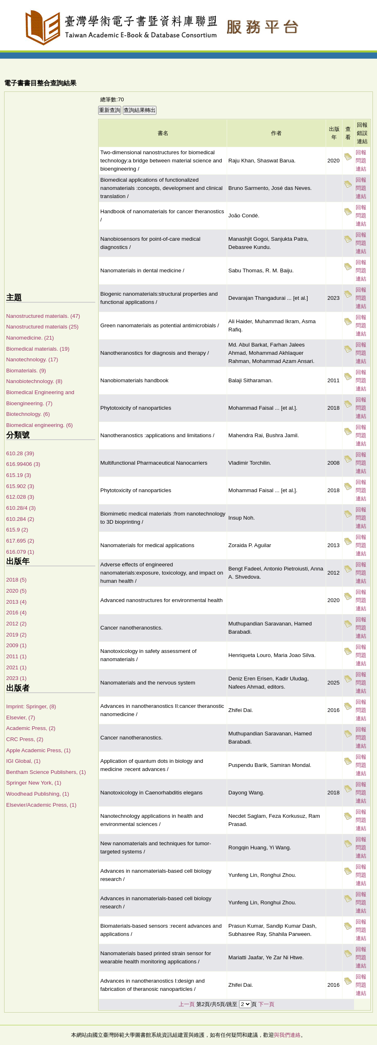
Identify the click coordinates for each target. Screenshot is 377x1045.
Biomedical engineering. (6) (39, 425)
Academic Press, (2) (30, 728)
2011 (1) (16, 656)
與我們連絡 (287, 1035)
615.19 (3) (18, 475)
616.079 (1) (20, 552)
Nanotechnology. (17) (32, 359)
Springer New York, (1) (33, 783)
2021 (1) (16, 667)
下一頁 (266, 1004)
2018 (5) (16, 580)
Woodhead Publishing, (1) (37, 794)
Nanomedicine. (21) (30, 338)
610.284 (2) (20, 519)
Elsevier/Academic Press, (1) (41, 805)
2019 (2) (16, 635)
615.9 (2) (17, 530)
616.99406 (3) (23, 464)
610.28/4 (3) (21, 508)
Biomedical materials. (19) (37, 349)
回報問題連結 (361, 160)
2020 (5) (16, 591)
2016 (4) (16, 612)
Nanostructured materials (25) (42, 327)
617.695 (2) (20, 541)
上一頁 (187, 1004)
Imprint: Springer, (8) (31, 706)
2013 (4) (16, 602)
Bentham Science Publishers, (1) (46, 772)
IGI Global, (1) (23, 761)
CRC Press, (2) (24, 739)
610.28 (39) (20, 453)
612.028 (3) (20, 497)
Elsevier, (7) (20, 717)
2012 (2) (16, 624)
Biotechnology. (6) (28, 414)
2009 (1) (16, 645)
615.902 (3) (20, 486)
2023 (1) (16, 678)
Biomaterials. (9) (26, 370)
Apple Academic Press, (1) (38, 750)
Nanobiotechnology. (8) (34, 381)
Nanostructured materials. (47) (43, 316)
